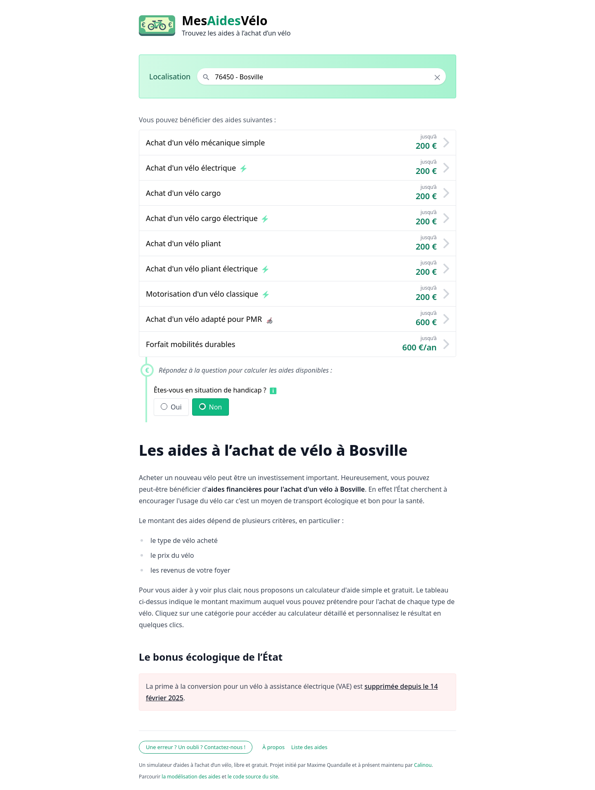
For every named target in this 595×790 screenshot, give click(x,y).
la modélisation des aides (191, 776)
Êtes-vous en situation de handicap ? (210, 390)
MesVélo (224, 20)
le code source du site (253, 776)
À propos (273, 747)
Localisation (169, 76)
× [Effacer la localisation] (437, 77)
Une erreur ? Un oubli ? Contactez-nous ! (195, 747)
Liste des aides (309, 747)
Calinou (423, 765)
